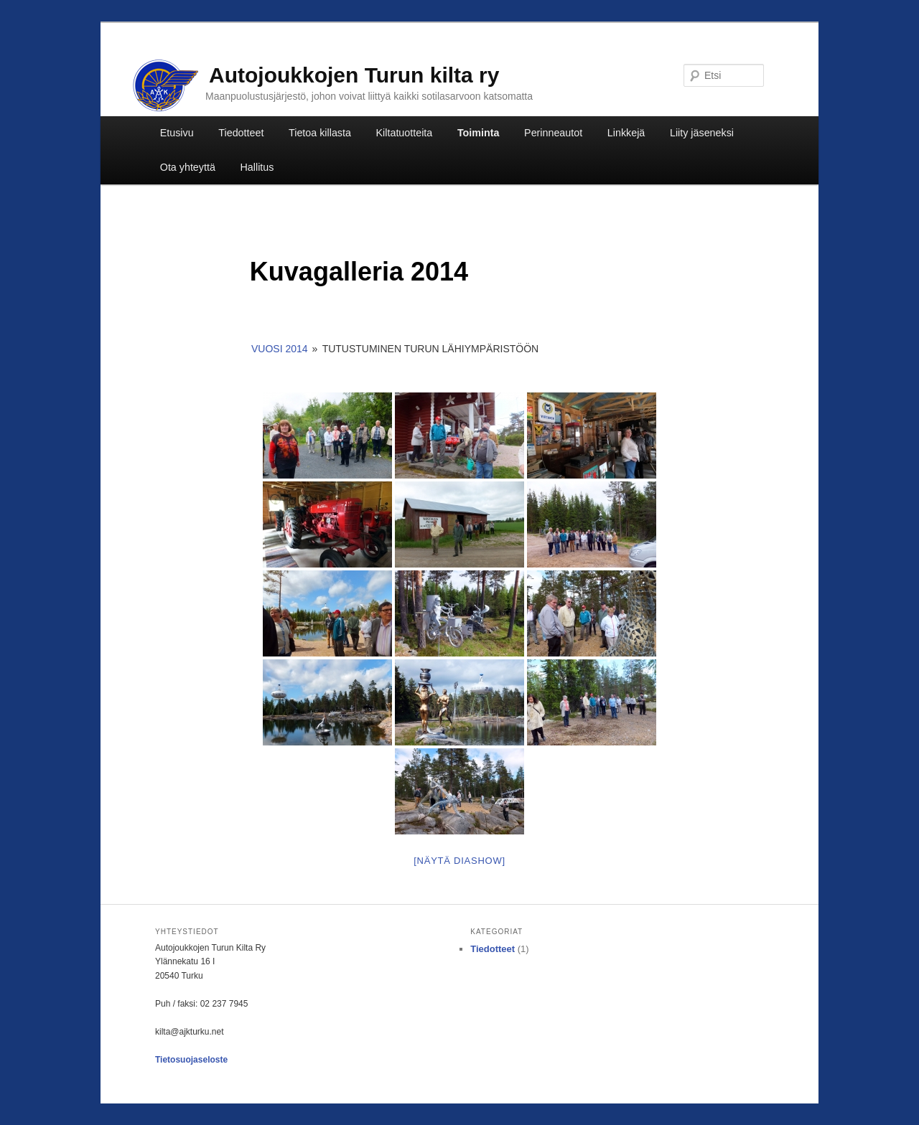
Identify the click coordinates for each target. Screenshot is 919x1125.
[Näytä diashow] (459, 860)
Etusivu (177, 132)
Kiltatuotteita (404, 132)
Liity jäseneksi (702, 132)
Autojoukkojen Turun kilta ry (354, 75)
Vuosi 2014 (279, 348)
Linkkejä (626, 132)
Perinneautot (553, 132)
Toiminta (478, 132)
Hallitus (257, 167)
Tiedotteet (240, 132)
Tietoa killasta (320, 132)
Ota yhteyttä (187, 167)
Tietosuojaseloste (191, 1060)
